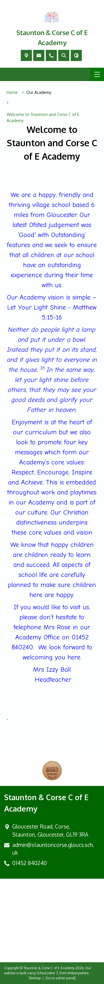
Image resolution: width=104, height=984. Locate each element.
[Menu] (97, 74)
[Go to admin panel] (60, 978)
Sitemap (35, 978)
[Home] (12, 92)
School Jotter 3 (47, 973)
